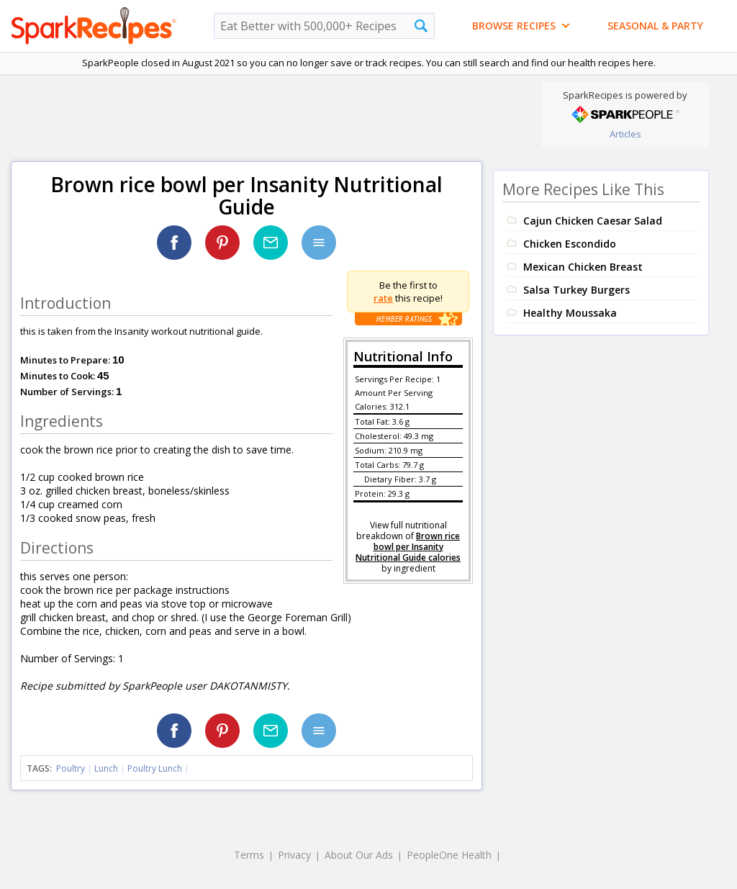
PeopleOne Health (449, 855)
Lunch (106, 768)
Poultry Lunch (154, 768)
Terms (249, 855)
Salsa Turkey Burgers (576, 290)
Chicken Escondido (569, 244)
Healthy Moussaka (570, 313)
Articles (625, 133)
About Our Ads (359, 855)
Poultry (70, 768)
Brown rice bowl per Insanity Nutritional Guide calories (408, 547)
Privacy (294, 855)
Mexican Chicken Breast (583, 267)
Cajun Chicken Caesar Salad (592, 220)
